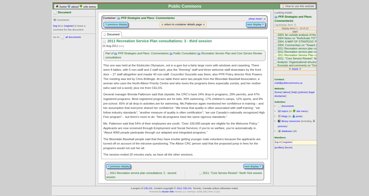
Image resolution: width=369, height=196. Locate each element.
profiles (279, 147)
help (294, 92)
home (61, 6)
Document (111, 34)
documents (288, 106)
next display (255, 24)
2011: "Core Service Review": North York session (232, 172)
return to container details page (183, 24)
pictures (282, 126)
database (287, 131)
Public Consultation (185, 53)
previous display (116, 24)
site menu (87, 6)
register (69, 25)
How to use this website (299, 6)
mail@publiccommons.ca (288, 82)
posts (299, 116)
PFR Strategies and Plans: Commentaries (148, 17)
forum (288, 147)
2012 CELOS (184, 188)
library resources (291, 121)
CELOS (148, 188)
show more (255, 18)
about (73, 6)
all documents (73, 37)
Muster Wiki (168, 191)
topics (285, 111)
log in (57, 25)
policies (303, 92)
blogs (285, 116)
